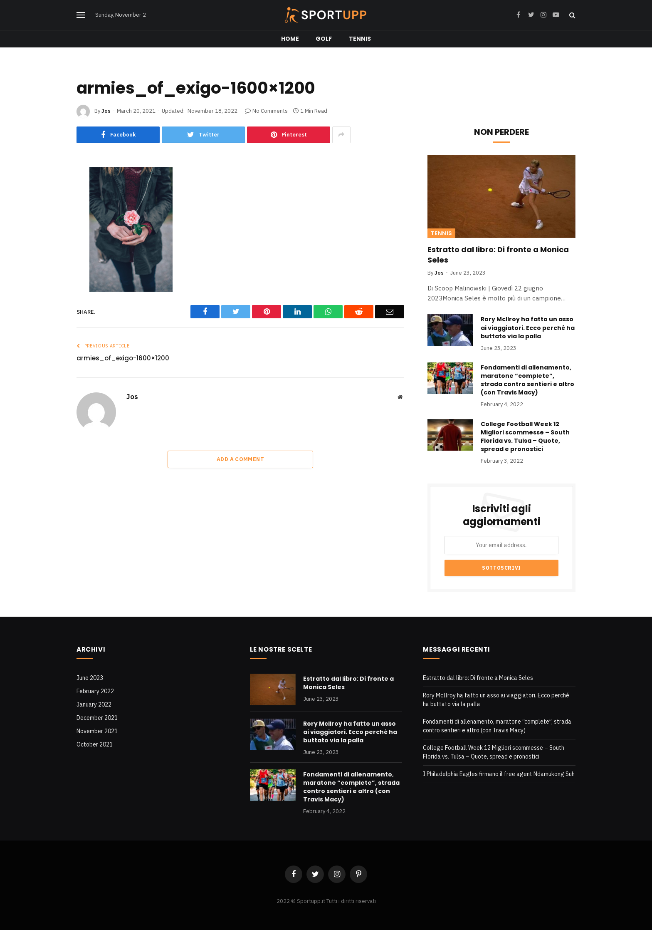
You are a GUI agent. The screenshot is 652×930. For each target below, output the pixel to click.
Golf (324, 39)
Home (290, 39)
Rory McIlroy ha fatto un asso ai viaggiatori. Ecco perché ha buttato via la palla (528, 327)
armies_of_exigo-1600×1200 (123, 358)
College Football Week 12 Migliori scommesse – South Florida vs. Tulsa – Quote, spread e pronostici (525, 436)
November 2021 (97, 731)
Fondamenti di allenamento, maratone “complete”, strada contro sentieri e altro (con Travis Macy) (527, 380)
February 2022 (95, 691)
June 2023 (90, 678)
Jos (106, 110)
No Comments (266, 110)
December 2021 (97, 718)
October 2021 (95, 744)
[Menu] (81, 15)
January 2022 (94, 704)
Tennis (360, 39)
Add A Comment (240, 459)
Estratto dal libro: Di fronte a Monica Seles (498, 255)
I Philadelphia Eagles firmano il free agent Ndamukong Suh (499, 774)
